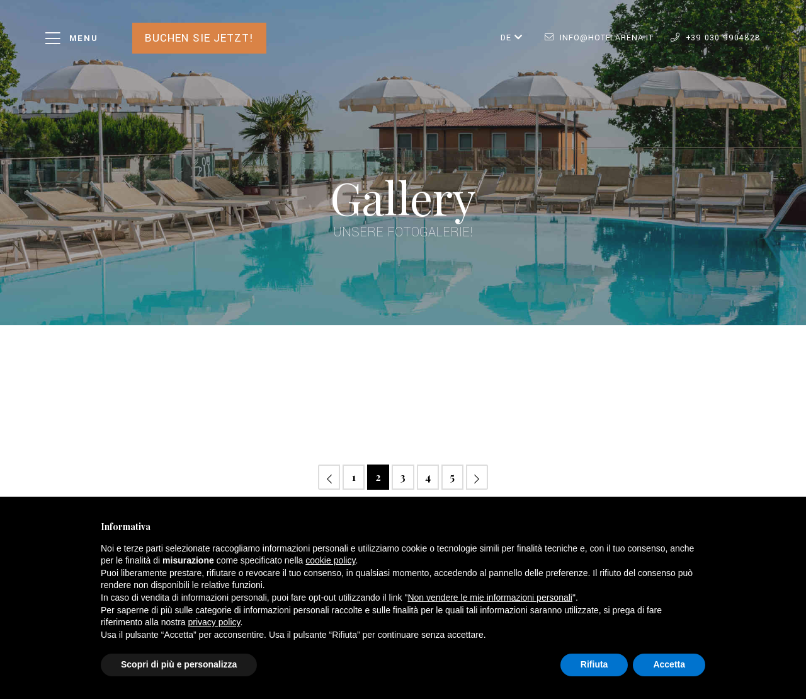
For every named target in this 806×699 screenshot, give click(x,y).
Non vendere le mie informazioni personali (489, 597)
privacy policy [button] (214, 622)
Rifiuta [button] (594, 664)
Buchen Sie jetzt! (199, 38)
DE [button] (512, 37)
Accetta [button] (669, 664)
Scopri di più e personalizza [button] (179, 664)
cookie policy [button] (330, 560)
